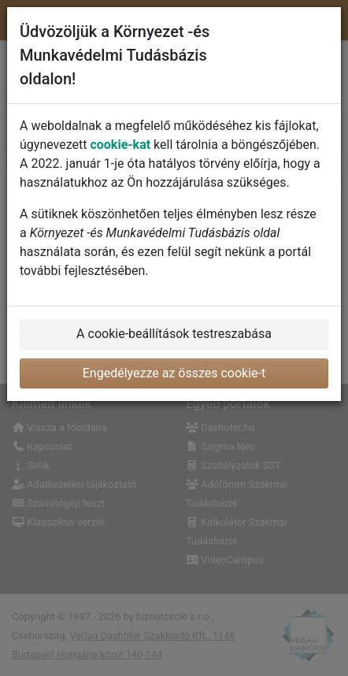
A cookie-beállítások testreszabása (174, 333)
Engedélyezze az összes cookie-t (174, 373)
